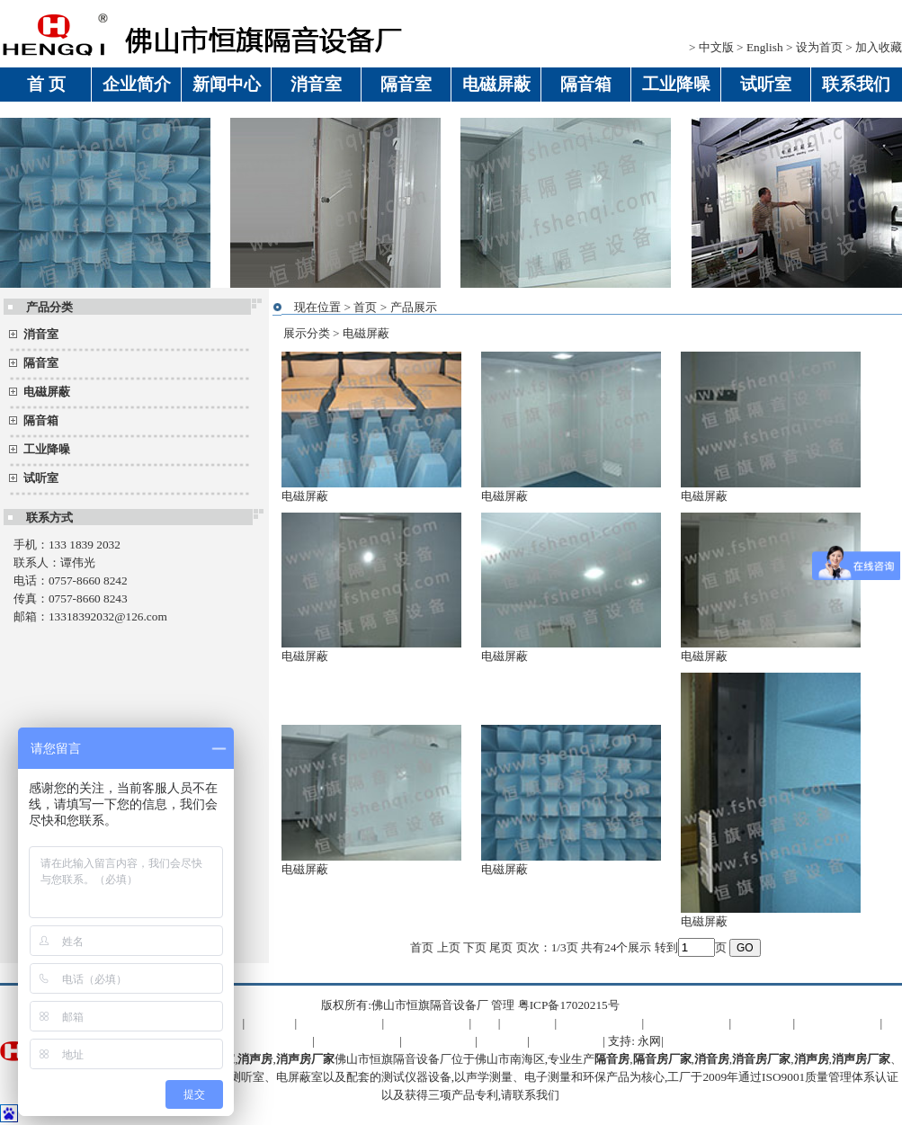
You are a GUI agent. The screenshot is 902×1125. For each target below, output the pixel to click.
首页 (365, 307)
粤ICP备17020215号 (569, 1005)
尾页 (501, 947)
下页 (475, 947)
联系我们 (536, 1095)
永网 (649, 1041)
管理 (502, 1005)
